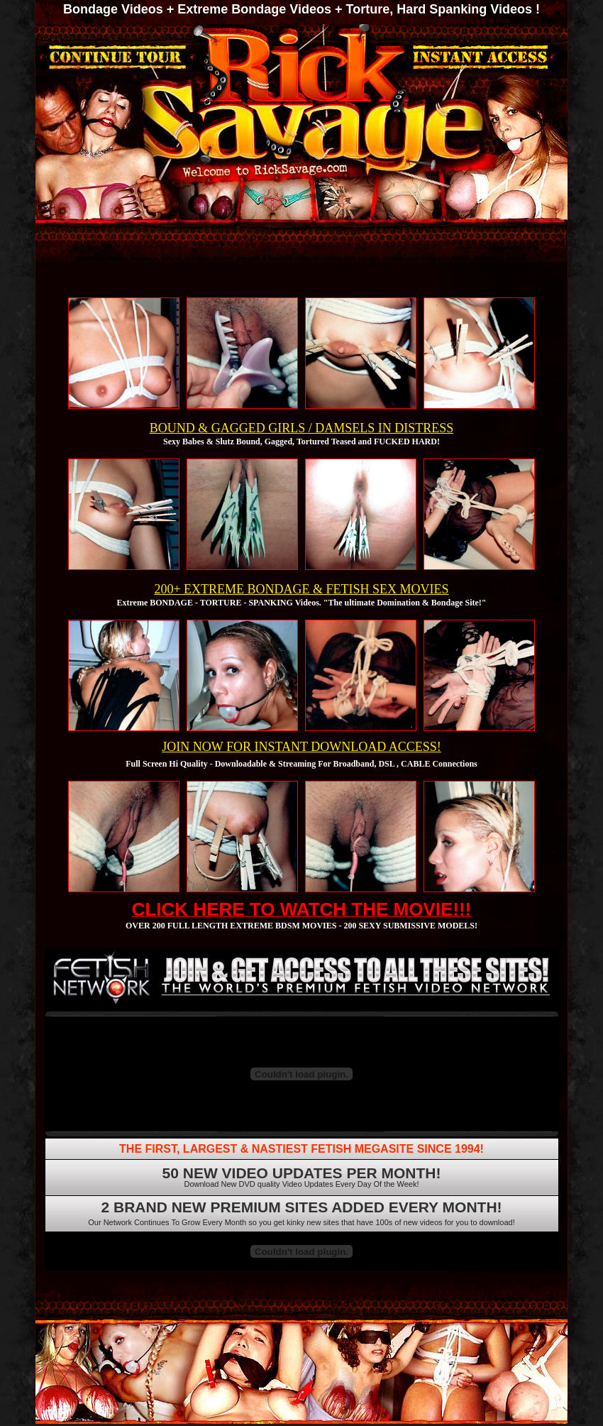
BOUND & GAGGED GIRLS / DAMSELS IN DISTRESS (302, 428)
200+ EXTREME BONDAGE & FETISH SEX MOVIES (301, 589)
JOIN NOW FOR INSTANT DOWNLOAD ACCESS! (301, 747)
